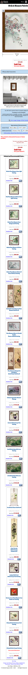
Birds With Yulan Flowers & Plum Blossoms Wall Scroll (14, 309)
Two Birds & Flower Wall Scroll (14, 507)
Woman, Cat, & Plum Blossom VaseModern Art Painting (14, 598)
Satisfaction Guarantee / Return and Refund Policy (15, 663)
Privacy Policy (15, 663)
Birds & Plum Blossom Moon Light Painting (14, 172)
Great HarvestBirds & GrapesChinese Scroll (14, 550)
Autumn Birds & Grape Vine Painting (14, 423)
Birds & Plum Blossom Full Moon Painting (14, 248)
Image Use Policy (7, 663)
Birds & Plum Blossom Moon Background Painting (14, 222)
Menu (24, 2)
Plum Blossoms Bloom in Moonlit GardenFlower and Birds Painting (14, 335)
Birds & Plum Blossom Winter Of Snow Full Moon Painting (14, 272)
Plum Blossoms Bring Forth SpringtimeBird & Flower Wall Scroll (14, 372)
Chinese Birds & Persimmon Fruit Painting (14, 623)
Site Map (14, 661)
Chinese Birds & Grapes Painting (14, 648)
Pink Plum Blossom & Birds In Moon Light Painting (14, 197)
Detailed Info (9, 180)
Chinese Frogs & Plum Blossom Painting (14, 398)
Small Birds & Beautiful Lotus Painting (14, 450)
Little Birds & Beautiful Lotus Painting (14, 476)
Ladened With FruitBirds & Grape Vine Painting (14, 575)
